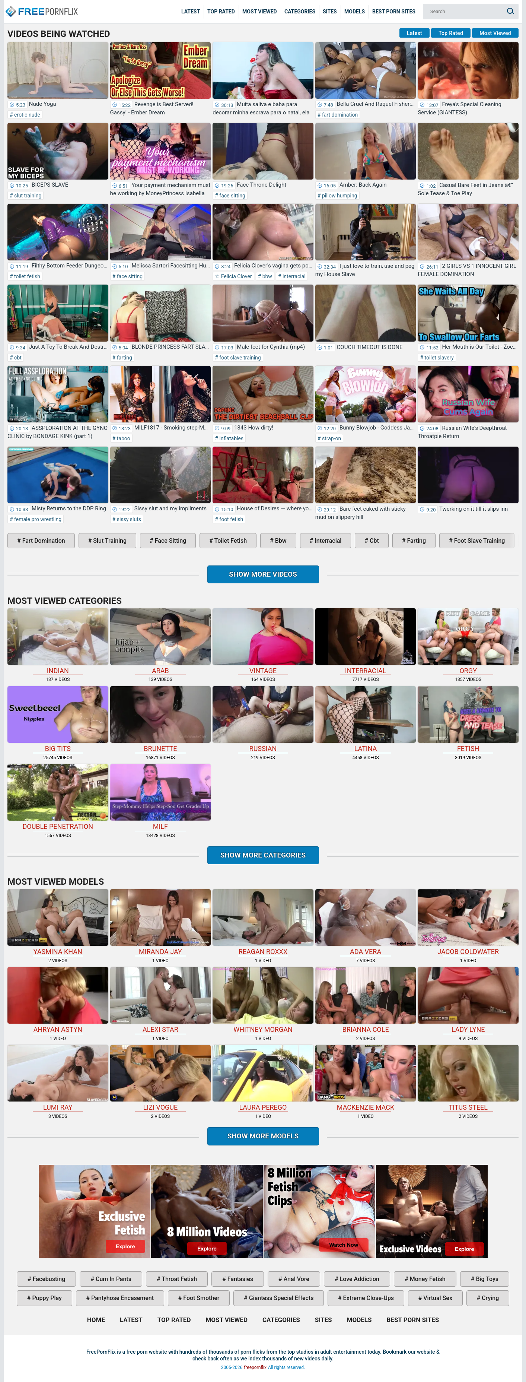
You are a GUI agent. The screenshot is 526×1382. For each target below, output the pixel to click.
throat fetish (178, 1279)
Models (354, 11)
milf (160, 797)
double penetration (57, 797)
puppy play (46, 1298)
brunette (160, 719)
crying (489, 1298)
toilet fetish (26, 276)
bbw (266, 276)
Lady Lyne (468, 1000)
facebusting (48, 1279)
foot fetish (230, 519)
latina (365, 719)
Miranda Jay (160, 922)
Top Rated (221, 11)
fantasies (239, 1279)
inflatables (230, 438)
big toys (486, 1279)
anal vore (295, 1279)
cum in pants (112, 1279)
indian (57, 641)
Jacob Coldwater (468, 922)
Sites (330, 11)
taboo (122, 438)
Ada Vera (365, 922)
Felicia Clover (236, 276)
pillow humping (339, 196)
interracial (293, 276)
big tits (57, 719)
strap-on (331, 438)
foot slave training (239, 358)
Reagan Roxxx (263, 922)
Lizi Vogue (160, 1078)
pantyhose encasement (122, 1298)
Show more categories (263, 855)
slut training (27, 196)
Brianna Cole (365, 1000)
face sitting (231, 196)
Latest (190, 11)
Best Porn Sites (393, 11)
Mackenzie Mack (365, 1078)
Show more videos (263, 574)
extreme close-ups (368, 1298)
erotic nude (26, 115)
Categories (299, 11)
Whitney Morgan (263, 1000)
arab (160, 641)
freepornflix (255, 1367)
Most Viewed (259, 11)
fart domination (339, 115)
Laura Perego (263, 1078)
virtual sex (437, 1298)
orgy (468, 641)
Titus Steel (468, 1078)
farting (123, 358)
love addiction (358, 1279)
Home (41, 6)
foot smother (200, 1298)
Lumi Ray (57, 1078)
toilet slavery (438, 358)
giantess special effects (281, 1298)
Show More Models (263, 1136)
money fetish (427, 1279)
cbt (17, 358)
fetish (468, 719)
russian (263, 719)
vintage (263, 641)
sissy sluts (128, 519)
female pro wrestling (37, 519)
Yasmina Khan (57, 922)
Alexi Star (160, 1000)
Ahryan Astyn (57, 1000)
